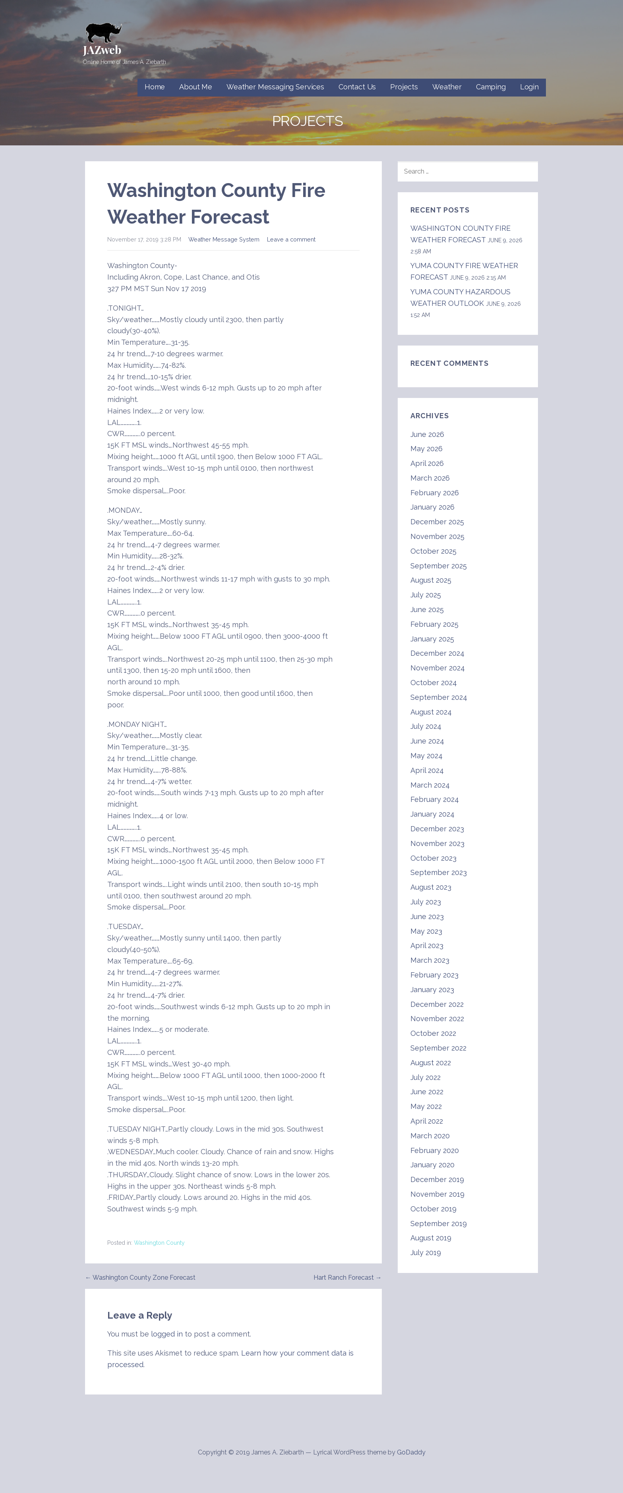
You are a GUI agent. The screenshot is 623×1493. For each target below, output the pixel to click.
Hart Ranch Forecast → (347, 1277)
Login (529, 87)
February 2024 (434, 799)
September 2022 (438, 1048)
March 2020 (430, 1136)
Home (155, 87)
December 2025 (437, 522)
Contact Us (357, 87)
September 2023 (438, 872)
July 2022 (425, 1077)
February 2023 (434, 975)
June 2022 (426, 1091)
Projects (404, 87)
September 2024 (438, 697)
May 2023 (426, 931)
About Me (195, 87)
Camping (491, 87)
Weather (447, 87)
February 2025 (434, 624)
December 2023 (437, 829)
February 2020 (434, 1150)
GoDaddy (411, 1452)
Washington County (159, 1243)
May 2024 (426, 755)
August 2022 (430, 1062)
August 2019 (430, 1238)
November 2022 (437, 1018)
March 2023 (429, 960)
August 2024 (431, 712)
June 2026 (427, 434)
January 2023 (432, 989)
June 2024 (427, 741)
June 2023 (427, 916)
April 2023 (426, 945)
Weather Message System (223, 239)
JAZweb (102, 49)
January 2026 (432, 507)
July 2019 (425, 1252)
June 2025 (427, 609)
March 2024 (430, 785)
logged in (167, 1334)
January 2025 (432, 639)
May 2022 (426, 1106)
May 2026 (426, 448)
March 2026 (430, 478)
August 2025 (430, 580)
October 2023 (433, 858)
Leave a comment (291, 239)
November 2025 (437, 536)
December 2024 (437, 653)
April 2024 (427, 770)
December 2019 (437, 1179)
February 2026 (434, 493)
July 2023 (425, 902)
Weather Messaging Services (275, 87)
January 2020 (432, 1165)
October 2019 (433, 1209)
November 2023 (437, 843)
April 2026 (427, 463)
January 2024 (432, 814)
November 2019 (437, 1194)
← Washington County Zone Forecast (140, 1277)
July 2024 (425, 726)
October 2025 (433, 551)
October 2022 (433, 1033)
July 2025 (425, 595)
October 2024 (433, 682)
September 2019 (438, 1223)
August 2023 (430, 887)
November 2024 (437, 668)
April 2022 (426, 1121)
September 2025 (438, 566)
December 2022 (437, 1004)
